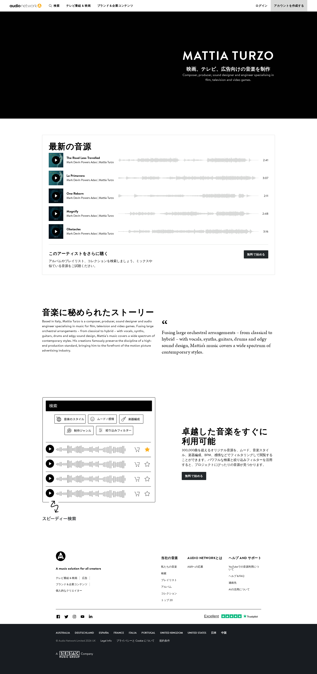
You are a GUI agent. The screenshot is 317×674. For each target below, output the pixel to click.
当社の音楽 (169, 558)
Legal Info (106, 640)
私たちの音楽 (169, 566)
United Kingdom (171, 632)
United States (197, 632)
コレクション (169, 593)
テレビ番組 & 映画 (78, 6)
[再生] (56, 160)
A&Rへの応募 (195, 566)
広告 (84, 578)
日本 (213, 632)
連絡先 (233, 582)
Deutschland (84, 632)
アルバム (166, 586)
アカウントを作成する (289, 6)
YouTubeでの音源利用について (244, 568)
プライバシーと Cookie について (135, 640)
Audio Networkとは (204, 558)
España (104, 632)
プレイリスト (169, 580)
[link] (25, 6)
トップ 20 (167, 600)
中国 (223, 632)
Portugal (148, 632)
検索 (53, 5)
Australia (63, 632)
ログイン (262, 6)
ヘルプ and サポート (245, 558)
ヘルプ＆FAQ (236, 576)
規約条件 (164, 640)
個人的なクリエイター (69, 590)
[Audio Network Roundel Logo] (61, 556)
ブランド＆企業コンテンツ (115, 6)
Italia (133, 632)
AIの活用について (239, 589)
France (119, 632)
